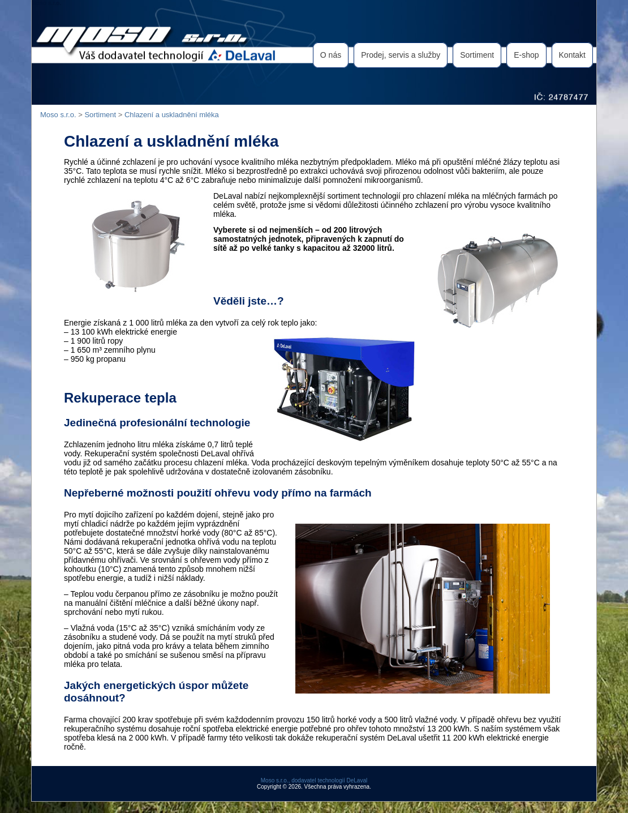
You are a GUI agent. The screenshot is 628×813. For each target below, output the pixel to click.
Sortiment (100, 114)
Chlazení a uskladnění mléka (171, 114)
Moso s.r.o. (46, 3)
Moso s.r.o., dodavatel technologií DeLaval (314, 780)
